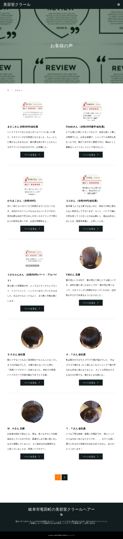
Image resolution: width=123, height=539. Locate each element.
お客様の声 (77, 523)
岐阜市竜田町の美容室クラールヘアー (17, 4)
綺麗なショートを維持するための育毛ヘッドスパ (50, 523)
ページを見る (30, 155)
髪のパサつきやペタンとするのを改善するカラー (35, 521)
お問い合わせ (89, 523)
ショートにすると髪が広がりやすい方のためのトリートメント (82, 521)
